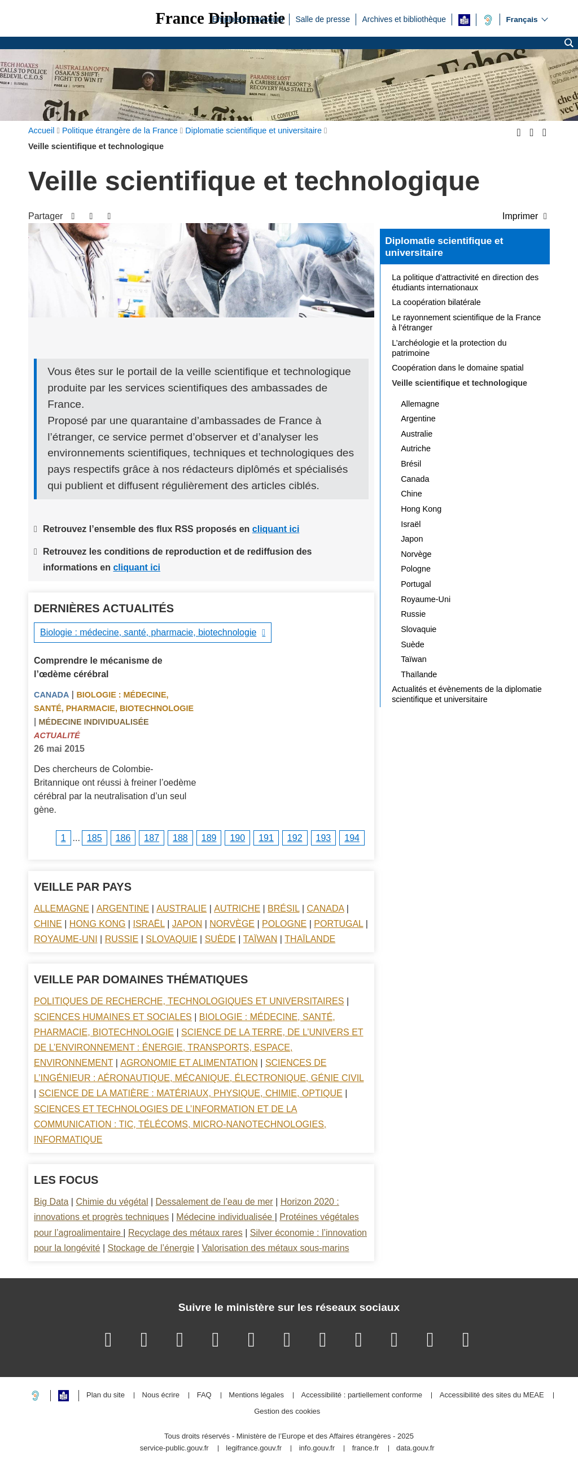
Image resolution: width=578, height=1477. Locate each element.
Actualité (57, 735)
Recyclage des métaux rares (185, 1233)
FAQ (204, 1395)
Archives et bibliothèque (404, 19)
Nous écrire (160, 1395)
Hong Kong (97, 924)
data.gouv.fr (415, 1448)
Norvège (232, 924)
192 (295, 838)
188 (180, 838)
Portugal (338, 924)
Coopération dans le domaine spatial (458, 367)
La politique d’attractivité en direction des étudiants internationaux (465, 282)
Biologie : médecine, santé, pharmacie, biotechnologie (148, 632)
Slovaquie (171, 939)
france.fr (365, 1448)
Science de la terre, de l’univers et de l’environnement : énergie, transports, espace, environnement (199, 1047)
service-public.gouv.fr (174, 1448)
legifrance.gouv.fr (254, 1448)
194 (352, 838)
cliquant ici (276, 529)
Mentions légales (256, 1395)
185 (94, 838)
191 (266, 838)
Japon (187, 924)
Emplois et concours (247, 19)
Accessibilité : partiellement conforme (362, 1395)
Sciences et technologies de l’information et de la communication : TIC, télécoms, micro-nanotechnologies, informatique (180, 1124)
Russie (122, 939)
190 (237, 838)
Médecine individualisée (94, 721)
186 (123, 838)
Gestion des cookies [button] (287, 1412)
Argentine (123, 908)
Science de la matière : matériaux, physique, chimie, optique (191, 1093)
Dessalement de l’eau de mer (214, 1201)
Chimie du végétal (112, 1201)
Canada (51, 694)
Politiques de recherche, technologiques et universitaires (189, 1001)
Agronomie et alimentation (189, 1063)
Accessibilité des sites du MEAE (492, 1395)
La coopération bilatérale (436, 302)
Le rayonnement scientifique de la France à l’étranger (466, 322)
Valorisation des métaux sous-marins (275, 1248)
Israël (148, 924)
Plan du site (105, 1395)
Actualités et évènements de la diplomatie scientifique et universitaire (467, 694)
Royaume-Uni (66, 939)
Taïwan (260, 939)
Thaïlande (309, 939)
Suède (220, 939)
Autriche (237, 908)
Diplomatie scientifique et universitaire (444, 247)
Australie (181, 908)
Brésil (283, 908)
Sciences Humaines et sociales (113, 1017)
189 (209, 838)
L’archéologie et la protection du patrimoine (449, 348)
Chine (48, 924)
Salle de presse (322, 19)
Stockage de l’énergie (150, 1248)
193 (323, 838)
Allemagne (61, 908)
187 (151, 838)
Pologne (284, 924)
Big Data (51, 1201)
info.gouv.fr (317, 1448)
